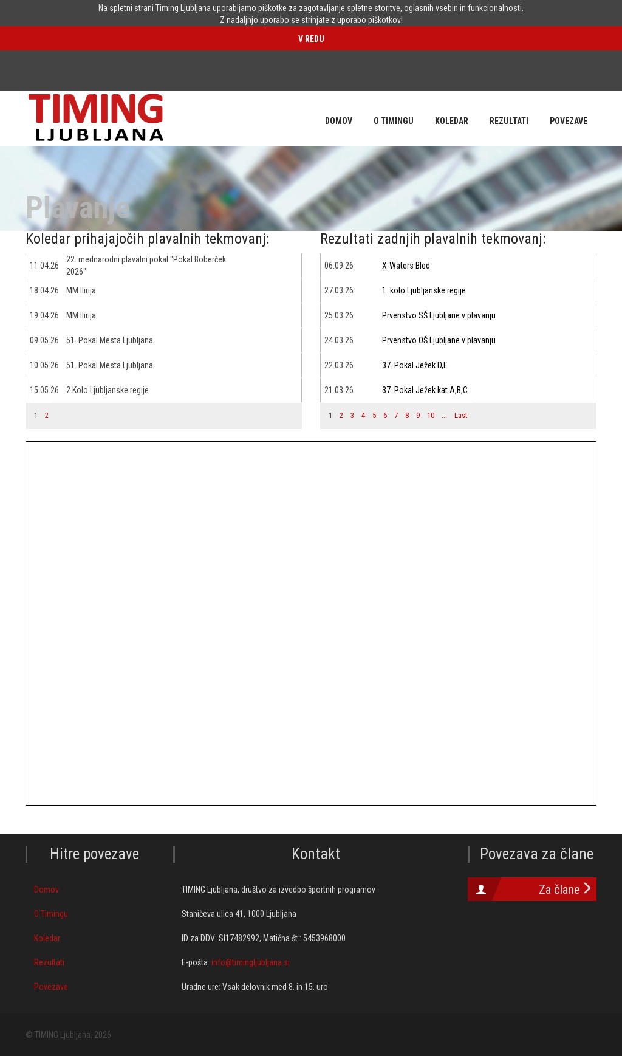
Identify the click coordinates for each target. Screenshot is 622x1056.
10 (430, 415)
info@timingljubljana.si (250, 962)
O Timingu (51, 914)
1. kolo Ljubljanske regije (424, 290)
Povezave (51, 987)
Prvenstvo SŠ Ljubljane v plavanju (439, 315)
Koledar (47, 938)
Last (461, 415)
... (444, 415)
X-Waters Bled (406, 265)
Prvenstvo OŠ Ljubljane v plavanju (439, 340)
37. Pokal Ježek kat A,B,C (425, 390)
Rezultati (49, 962)
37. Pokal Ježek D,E (415, 365)
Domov (46, 889)
